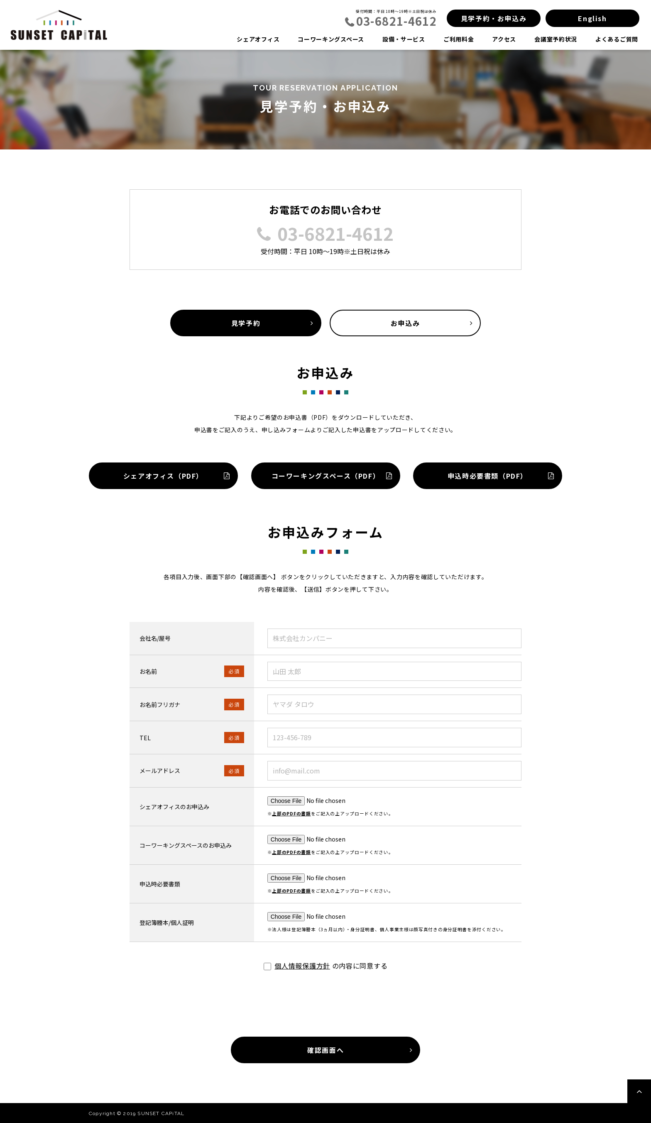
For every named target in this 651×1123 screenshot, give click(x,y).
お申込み (405, 323)
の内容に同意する (326, 966)
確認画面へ (325, 1050)
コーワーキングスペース (331, 39)
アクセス (504, 39)
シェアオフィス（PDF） (163, 476)
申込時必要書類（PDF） (488, 476)
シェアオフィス (258, 39)
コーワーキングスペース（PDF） (325, 476)
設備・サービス (403, 39)
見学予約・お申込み (493, 18)
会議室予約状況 (555, 39)
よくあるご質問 (616, 39)
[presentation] (325, 1007)
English (592, 18)
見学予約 (245, 323)
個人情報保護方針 (302, 966)
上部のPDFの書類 (291, 813)
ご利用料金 (458, 39)
